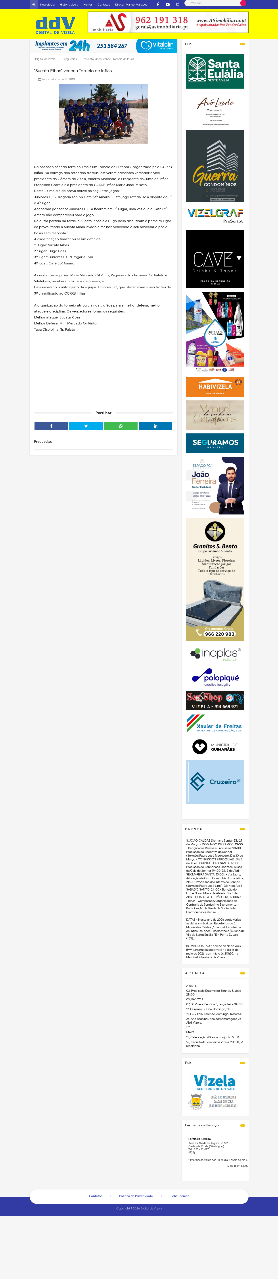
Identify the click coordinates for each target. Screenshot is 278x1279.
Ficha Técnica (179, 1196)
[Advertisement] (103, 373)
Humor (87, 4)
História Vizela (69, 4)
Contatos (104, 4)
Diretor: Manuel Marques (131, 4)
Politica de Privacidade (136, 1196)
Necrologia (47, 4)
